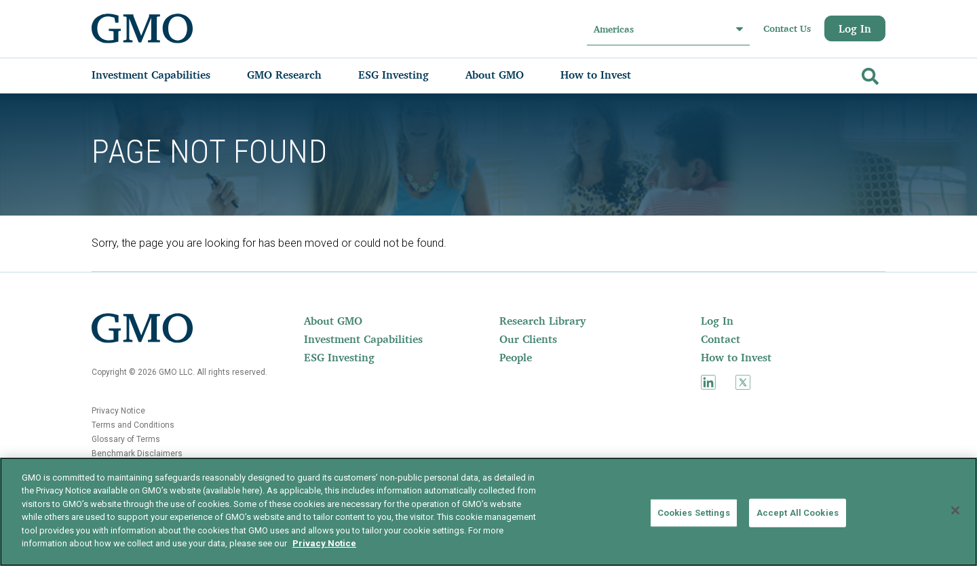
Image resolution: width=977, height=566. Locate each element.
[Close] (955, 510)
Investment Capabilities (363, 339)
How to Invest (736, 357)
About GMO (333, 320)
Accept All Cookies (797, 513)
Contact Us (787, 28)
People (515, 357)
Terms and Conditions (133, 425)
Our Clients (528, 339)
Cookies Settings (693, 513)
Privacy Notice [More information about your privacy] (324, 543)
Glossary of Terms (126, 439)
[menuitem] (164, 74)
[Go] (868, 73)
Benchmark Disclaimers (137, 453)
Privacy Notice (118, 411)
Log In (855, 28)
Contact (720, 339)
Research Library (542, 320)
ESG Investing (339, 357)
